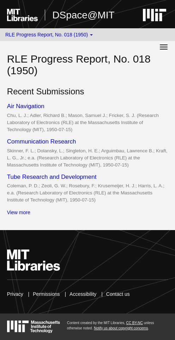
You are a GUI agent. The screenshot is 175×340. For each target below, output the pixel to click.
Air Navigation (25, 106)
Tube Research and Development (52, 177)
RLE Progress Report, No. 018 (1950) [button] (49, 34)
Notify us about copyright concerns (121, 328)
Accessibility (83, 294)
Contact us (118, 294)
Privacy (15, 294)
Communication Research (41, 141)
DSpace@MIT (83, 15)
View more (18, 212)
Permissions (46, 294)
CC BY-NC (134, 323)
